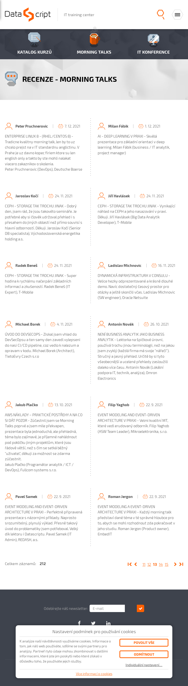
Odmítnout (144, 654)
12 (149, 564)
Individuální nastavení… (144, 665)
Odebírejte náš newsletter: (72, 608)
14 (161, 564)
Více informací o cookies (94, 674)
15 (166, 564)
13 (155, 564)
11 (143, 564)
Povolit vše (144, 642)
